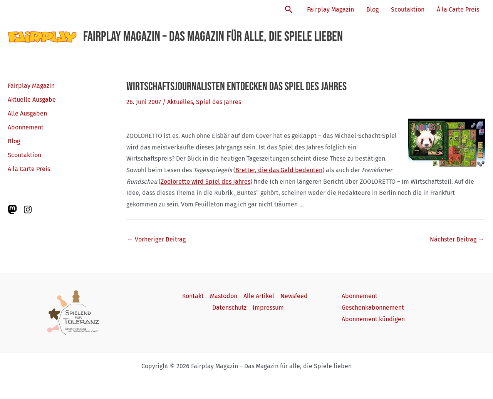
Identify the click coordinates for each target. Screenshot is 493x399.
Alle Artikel (258, 296)
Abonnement (26, 127)
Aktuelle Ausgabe (32, 99)
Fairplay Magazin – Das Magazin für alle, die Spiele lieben (213, 36)
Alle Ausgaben (27, 113)
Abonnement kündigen (373, 319)
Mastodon (223, 296)
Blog (372, 9)
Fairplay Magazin (330, 9)
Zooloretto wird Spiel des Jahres (205, 181)
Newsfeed (294, 296)
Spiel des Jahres (218, 102)
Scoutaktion (407, 9)
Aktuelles (180, 102)
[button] (289, 10)
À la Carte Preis (458, 9)
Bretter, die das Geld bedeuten (278, 170)
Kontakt (193, 296)
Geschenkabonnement (373, 307)
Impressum (268, 307)
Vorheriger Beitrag (156, 239)
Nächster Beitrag (457, 239)
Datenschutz (229, 307)
